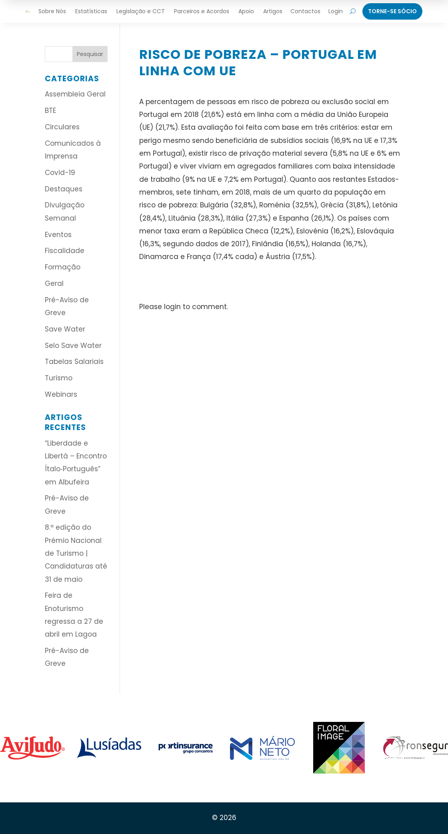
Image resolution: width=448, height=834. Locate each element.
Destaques (63, 189)
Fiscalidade (64, 250)
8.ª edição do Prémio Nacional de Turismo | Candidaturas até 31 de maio (76, 553)
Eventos (58, 234)
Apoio (246, 11)
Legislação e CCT (140, 11)
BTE (50, 110)
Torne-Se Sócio (392, 11)
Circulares (62, 127)
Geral (54, 283)
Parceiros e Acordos (201, 11)
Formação (62, 267)
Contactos (305, 11)
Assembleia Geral (75, 94)
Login (335, 11)
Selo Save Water (73, 345)
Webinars (61, 394)
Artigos (272, 11)
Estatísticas (91, 11)
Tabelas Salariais (74, 361)
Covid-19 (60, 172)
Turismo (58, 378)
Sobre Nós (52, 11)
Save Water (65, 329)
